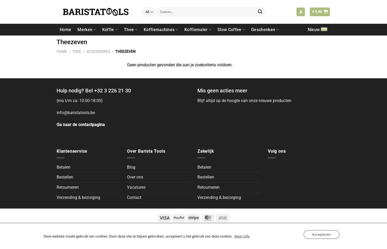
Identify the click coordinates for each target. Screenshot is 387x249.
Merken (86, 29)
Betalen (63, 167)
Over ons (135, 177)
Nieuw (314, 29)
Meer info (242, 236)
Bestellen (65, 177)
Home (65, 29)
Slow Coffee (231, 29)
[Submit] (260, 12)
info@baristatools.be (76, 112)
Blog (131, 167)
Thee (130, 29)
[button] (301, 12)
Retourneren (68, 187)
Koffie (110, 29)
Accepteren (321, 234)
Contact (134, 197)
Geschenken (265, 29)
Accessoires (98, 51)
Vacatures (136, 187)
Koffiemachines (161, 29)
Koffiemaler (197, 29)
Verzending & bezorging (78, 197)
